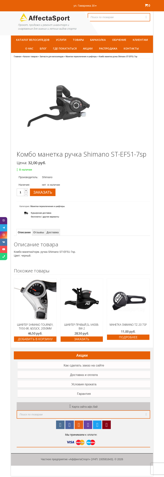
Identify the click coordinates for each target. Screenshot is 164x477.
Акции (82, 355)
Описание (24, 232)
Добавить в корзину (35, 339)
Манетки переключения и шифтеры (47, 206)
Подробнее (128, 337)
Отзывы (38, 232)
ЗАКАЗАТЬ (42, 192)
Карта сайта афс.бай (85, 406)
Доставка (53, 232)
